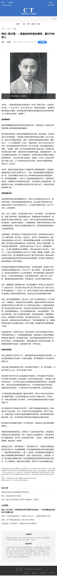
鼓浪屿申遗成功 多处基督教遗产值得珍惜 (15, 492)
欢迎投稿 (43, 573)
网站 (4, 2)
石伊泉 (9, 42)
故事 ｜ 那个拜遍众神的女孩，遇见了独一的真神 (17, 520)
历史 (9, 29)
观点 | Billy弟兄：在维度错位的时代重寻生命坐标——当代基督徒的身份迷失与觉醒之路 (28, 511)
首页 (3, 29)
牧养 (28, 24)
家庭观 (34, 24)
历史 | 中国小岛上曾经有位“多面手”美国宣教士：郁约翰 (19, 499)
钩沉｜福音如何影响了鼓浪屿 (11, 496)
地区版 (10, 2)
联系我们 (34, 573)
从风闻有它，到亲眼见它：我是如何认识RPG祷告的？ (19, 523)
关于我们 (26, 573)
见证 (24, 24)
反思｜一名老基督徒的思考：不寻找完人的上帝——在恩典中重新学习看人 (26, 516)
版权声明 (51, 573)
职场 (38, 24)
